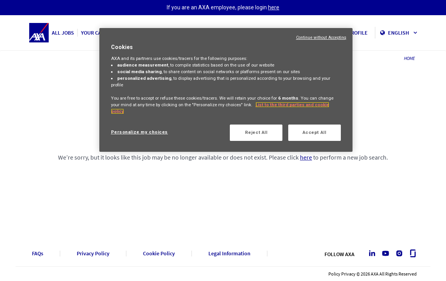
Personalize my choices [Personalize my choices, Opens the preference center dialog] (139, 132)
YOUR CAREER (97, 32)
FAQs (37, 253)
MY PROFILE (354, 32)
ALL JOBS (63, 32)
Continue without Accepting (321, 37)
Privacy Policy (93, 253)
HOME (409, 58)
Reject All (256, 132)
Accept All (314, 132)
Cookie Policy (159, 253)
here (273, 7)
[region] (226, 90)
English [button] (402, 32)
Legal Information (229, 253)
